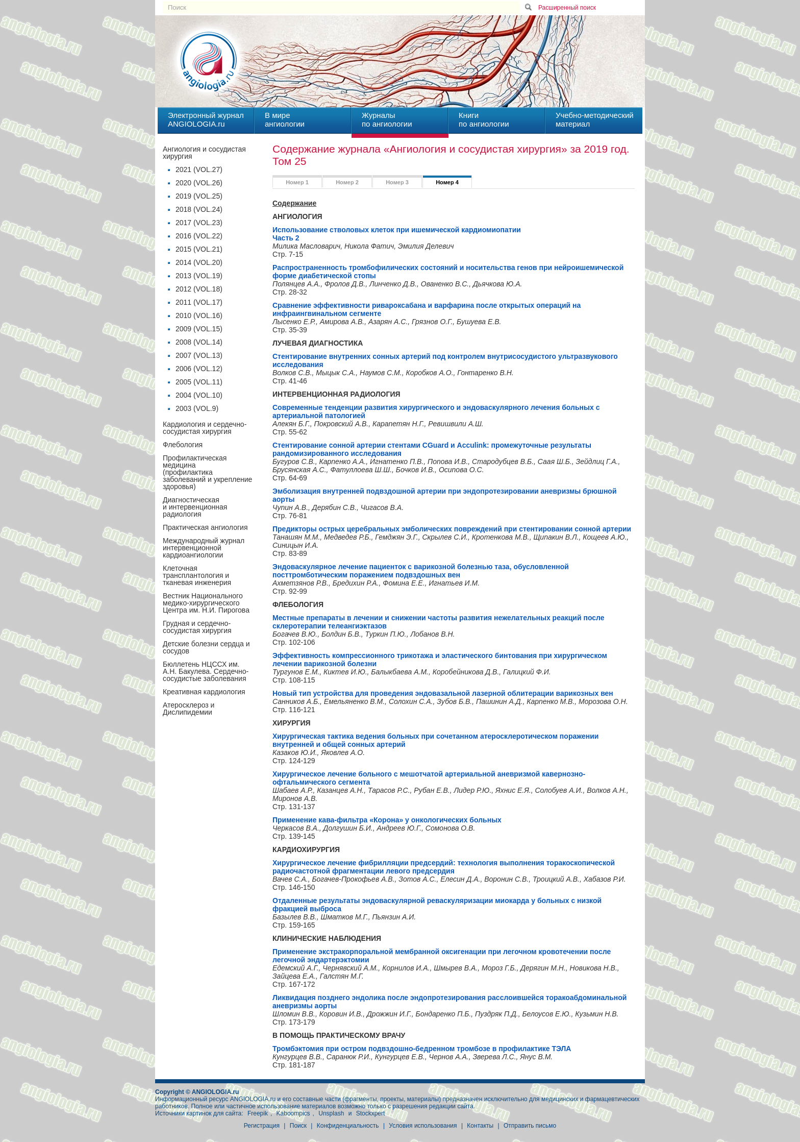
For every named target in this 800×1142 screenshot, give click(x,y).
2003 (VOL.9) (197, 408)
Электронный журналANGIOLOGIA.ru (206, 119)
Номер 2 (347, 182)
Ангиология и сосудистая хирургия (204, 152)
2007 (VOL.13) (199, 355)
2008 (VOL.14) (199, 342)
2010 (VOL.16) (199, 315)
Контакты (480, 1125)
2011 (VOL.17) (199, 302)
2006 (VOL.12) (199, 369)
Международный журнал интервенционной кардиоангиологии (203, 548)
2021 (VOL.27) (199, 169)
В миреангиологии (285, 119)
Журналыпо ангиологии (387, 119)
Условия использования (423, 1125)
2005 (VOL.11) (199, 382)
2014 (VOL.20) (199, 262)
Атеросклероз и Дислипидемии (188, 708)
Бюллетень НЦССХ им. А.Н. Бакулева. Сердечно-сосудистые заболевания (205, 671)
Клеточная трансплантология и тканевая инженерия (197, 575)
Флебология (183, 445)
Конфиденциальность (348, 1125)
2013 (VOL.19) (199, 276)
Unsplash (331, 1113)
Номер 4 (447, 182)
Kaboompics (293, 1113)
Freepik (257, 1113)
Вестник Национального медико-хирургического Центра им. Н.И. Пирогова (206, 603)
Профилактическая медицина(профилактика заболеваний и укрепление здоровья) (207, 472)
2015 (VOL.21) (199, 249)
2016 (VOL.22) (199, 236)
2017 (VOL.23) (199, 222)
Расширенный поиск (567, 7)
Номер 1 (297, 182)
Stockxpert (370, 1113)
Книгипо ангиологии (484, 119)
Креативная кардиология (204, 692)
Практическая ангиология (205, 527)
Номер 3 (397, 182)
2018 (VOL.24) (199, 209)
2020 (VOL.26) (199, 183)
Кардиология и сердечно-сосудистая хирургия (204, 427)
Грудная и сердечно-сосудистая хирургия (197, 627)
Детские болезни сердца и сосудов (206, 647)
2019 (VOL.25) (199, 196)
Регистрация (262, 1125)
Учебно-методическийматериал (595, 119)
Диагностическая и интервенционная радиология (195, 507)
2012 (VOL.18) (199, 289)
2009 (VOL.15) (199, 329)
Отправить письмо (530, 1125)
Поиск (298, 1125)
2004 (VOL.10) (199, 395)
